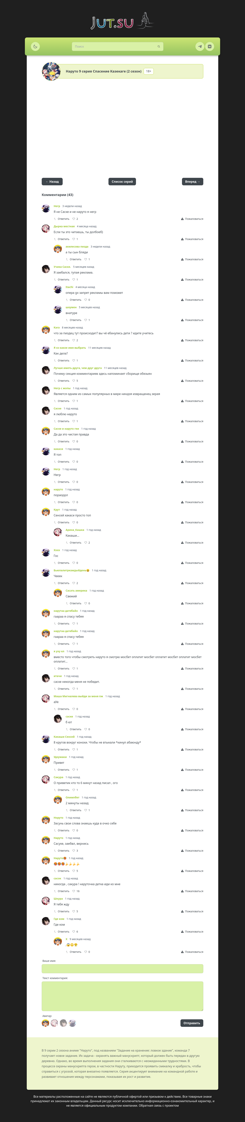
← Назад (52, 182)
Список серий (122, 182)
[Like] (75, 219)
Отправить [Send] (192, 1023)
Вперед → (192, 182)
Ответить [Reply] (61, 219)
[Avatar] (45, 1023)
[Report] (192, 219)
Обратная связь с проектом (159, 1105)
